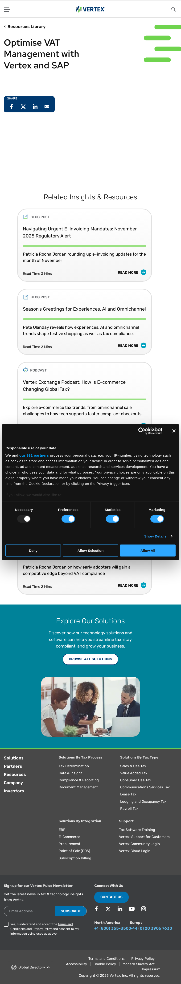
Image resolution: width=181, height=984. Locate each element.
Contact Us (111, 897)
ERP (62, 830)
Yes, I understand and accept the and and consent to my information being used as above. (44, 928)
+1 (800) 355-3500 (112, 928)
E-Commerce (69, 837)
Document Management (78, 787)
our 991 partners (34, 455)
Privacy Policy (42, 929)
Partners (13, 766)
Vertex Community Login (139, 844)
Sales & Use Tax (133, 766)
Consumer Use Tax (135, 780)
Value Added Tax (133, 773)
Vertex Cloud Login (134, 851)
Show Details (155, 536)
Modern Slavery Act (139, 964)
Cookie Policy (105, 964)
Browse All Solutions (90, 659)
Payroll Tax (129, 808)
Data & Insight (70, 773)
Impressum (151, 969)
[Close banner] (174, 430)
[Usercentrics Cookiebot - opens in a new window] (141, 430)
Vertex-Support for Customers (144, 837)
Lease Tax (128, 794)
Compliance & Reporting (79, 780)
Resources (15, 774)
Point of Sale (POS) (74, 851)
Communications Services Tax (145, 787)
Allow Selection (91, 551)
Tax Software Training (137, 830)
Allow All (147, 551)
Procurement (69, 844)
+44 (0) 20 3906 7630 (151, 928)
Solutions (14, 758)
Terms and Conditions (106, 958)
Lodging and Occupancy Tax (143, 801)
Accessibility (76, 964)
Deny (33, 551)
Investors (14, 791)
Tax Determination (74, 766)
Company (13, 782)
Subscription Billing (75, 858)
